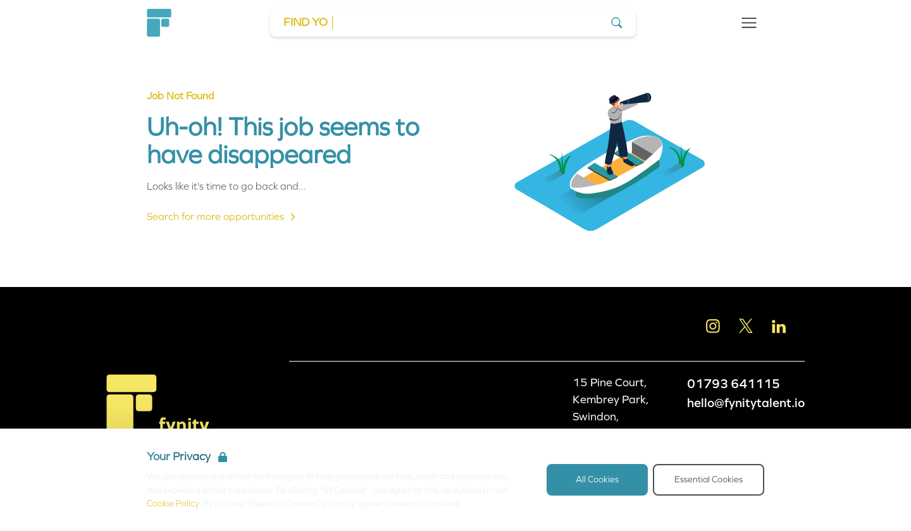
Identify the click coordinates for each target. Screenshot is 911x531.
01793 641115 (733, 383)
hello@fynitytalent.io (746, 402)
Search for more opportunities (223, 217)
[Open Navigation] (749, 23)
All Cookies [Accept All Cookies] (597, 479)
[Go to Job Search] (453, 23)
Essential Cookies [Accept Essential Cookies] (708, 479)
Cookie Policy (173, 503)
